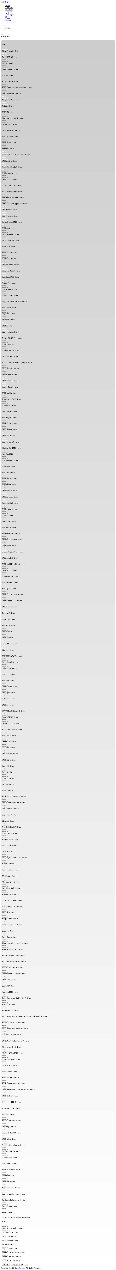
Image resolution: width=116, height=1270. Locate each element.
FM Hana (5, 466)
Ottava (4, 851)
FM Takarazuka (8, 265)
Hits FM (5, 650)
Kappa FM (6, 485)
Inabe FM (6, 699)
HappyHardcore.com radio (12, 301)
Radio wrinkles (7, 870)
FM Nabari (6, 735)
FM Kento (6, 405)
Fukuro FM (6, 259)
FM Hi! (5, 778)
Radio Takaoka (7, 662)
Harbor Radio (7, 387)
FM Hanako (6, 143)
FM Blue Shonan (8, 533)
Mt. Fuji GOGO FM (9, 1053)
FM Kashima (7, 381)
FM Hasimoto (7, 1157)
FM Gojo (5, 693)
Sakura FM (6, 283)
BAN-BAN (6, 986)
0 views (17, 51)
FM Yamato (6, 161)
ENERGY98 (7, 845)
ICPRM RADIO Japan (10, 711)
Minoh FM (6, 307)
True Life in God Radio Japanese (14, 362)
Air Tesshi (6, 320)
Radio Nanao (7, 216)
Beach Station (7, 1206)
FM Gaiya (6, 472)
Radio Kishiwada (8, 94)
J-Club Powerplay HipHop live (13, 998)
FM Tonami (6, 833)
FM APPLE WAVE (9, 656)
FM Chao (5, 625)
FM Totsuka (6, 1071)
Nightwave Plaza (8, 1188)
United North (7, 69)
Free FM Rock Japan (10, 968)
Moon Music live (8, 1047)
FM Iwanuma (7, 576)
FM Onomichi (7, 754)
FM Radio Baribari (9, 540)
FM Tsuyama (7, 497)
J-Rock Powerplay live (10, 955)
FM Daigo (6, 760)
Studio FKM (7, 644)
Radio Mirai (6, 772)
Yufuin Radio (7, 503)
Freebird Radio (7, 350)
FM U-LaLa (6, 253)
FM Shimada (7, 558)
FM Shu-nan (7, 424)
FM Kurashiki (7, 393)
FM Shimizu (7, 607)
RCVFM (5, 784)
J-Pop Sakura (7, 919)
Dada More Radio (9, 888)
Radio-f (5, 766)
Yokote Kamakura (9, 1121)
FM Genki (6, 1139)
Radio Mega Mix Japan (10, 1194)
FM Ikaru (5, 246)
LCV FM (5, 748)
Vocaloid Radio (8, 81)
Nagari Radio (7, 1249)
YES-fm (5, 1114)
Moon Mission (7, 136)
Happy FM (6, 546)
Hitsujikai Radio (8, 271)
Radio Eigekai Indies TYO (12, 858)
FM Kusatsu (6, 491)
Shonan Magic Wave (10, 552)
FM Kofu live (7, 1096)
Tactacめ (5, 613)
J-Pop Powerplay (8, 51)
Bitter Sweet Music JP (10, 118)
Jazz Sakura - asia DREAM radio (14, 88)
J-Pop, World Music (9, 949)
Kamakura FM (7, 277)
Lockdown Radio (8, 1257)
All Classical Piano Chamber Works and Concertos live (22, 1016)
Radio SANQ (7, 57)
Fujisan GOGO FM (9, 338)
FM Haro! (6, 436)
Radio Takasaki (8, 356)
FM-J (4, 632)
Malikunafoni (7, 1232)
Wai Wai (5, 913)
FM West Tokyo (8, 1059)
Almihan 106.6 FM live (11, 1253)
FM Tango (6, 1127)
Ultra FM (5, 1176)
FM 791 (5, 680)
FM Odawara (7, 460)
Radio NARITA (8, 332)
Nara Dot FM (7, 454)
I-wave (4, 63)
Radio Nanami (7, 809)
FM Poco (5, 619)
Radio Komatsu (8, 369)
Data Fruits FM (8, 815)
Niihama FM (7, 668)
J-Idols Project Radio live (11, 1023)
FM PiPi (5, 515)
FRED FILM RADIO (10, 198)
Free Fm (5, 75)
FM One (5, 705)
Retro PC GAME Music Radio (13, 155)
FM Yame (6, 326)
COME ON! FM (8, 723)
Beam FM (6, 931)
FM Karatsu (6, 479)
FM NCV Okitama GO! (11, 803)
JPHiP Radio (7, 876)
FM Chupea (6, 417)
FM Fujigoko (7, 295)
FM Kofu (5, 228)
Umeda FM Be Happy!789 (12, 204)
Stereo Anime (7, 289)
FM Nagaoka (7, 588)
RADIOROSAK (8, 1261)
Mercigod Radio (8, 882)
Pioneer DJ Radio (8, 1035)
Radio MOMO (7, 234)
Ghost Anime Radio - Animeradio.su (15, 1090)
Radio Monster (7, 442)
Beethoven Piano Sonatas (11, 974)
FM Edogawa (7, 173)
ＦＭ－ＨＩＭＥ (8, 1102)
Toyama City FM (8, 399)
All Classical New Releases (12, 1029)
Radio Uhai (6, 1236)
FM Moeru (6, 527)
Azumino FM (7, 992)
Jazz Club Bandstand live (11, 961)
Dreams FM (6, 411)
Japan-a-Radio (7, 1010)
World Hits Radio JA (10, 729)
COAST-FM (6, 570)
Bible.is (5, 821)
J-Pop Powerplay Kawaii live (13, 943)
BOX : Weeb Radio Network (12, 1041)
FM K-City (6, 980)
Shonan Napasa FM (9, 601)
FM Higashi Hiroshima (10, 564)
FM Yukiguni (7, 582)
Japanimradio (7, 839)
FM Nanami (6, 430)
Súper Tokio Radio (9, 900)
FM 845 (5, 112)
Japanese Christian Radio (11, 796)
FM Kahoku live (8, 1169)
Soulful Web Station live (11, 1145)
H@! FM (5, 314)
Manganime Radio (9, 100)
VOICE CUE (7, 717)
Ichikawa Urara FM (9, 906)
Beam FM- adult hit (9, 925)
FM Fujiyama (7, 509)
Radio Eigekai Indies (10, 191)
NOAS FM (6, 742)
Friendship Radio (8, 827)
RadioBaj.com (20, 1268)
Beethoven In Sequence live (12, 1200)
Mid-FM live (7, 1065)
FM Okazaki (7, 1163)
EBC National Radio (9, 1228)
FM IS (4, 638)
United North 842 (8, 1133)
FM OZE (5, 674)
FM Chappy (6, 210)
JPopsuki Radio (8, 894)
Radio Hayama (7, 240)
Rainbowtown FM (9, 1151)
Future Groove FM (9, 222)
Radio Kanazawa (8, 130)
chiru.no (5, 149)
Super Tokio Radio (9, 167)
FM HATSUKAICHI (10, 595)
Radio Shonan (7, 937)
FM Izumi (6, 1182)
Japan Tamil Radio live (10, 1084)
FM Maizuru (7, 375)
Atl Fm (5, 1244)
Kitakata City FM (8, 448)
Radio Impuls (7, 1240)
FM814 (5, 790)
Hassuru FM (7, 179)
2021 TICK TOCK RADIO (12, 1265)
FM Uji (5, 344)
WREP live (6, 1004)
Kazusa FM (6, 521)
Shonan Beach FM (9, 185)
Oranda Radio (7, 687)
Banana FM (6, 124)
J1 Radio (5, 106)
